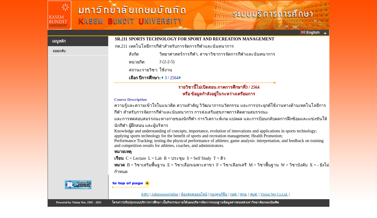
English (311, 32)
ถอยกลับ (59, 51)
